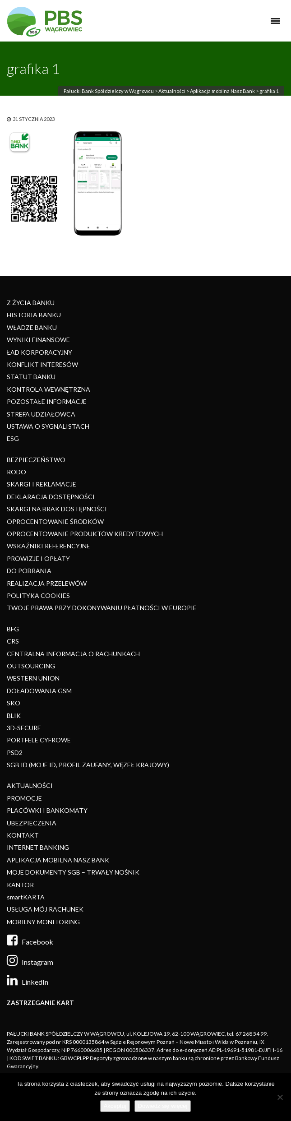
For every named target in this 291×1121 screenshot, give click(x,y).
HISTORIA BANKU (34, 315)
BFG (13, 629)
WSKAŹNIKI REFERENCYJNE (48, 546)
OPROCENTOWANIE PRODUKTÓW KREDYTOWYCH (85, 533)
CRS (13, 641)
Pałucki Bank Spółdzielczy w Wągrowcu (109, 91)
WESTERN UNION (33, 678)
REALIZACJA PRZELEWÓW (47, 583)
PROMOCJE (24, 798)
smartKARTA (26, 897)
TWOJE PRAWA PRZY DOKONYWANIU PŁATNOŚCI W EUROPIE (102, 607)
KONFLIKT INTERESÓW (42, 364)
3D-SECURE (24, 728)
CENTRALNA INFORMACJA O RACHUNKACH (73, 654)
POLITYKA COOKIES (38, 595)
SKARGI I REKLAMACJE (41, 484)
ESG (13, 438)
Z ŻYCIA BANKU (31, 302)
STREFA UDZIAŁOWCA (41, 414)
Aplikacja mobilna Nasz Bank (222, 91)
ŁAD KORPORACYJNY (39, 352)
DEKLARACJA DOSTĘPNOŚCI (51, 496)
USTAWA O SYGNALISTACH (48, 426)
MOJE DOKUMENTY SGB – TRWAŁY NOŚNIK (73, 872)
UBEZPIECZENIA (31, 823)
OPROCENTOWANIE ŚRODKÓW (55, 521)
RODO (16, 472)
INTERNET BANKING (38, 847)
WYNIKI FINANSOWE (38, 339)
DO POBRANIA (29, 570)
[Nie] (279, 1097)
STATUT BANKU (31, 376)
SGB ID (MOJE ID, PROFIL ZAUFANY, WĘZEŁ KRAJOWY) (88, 765)
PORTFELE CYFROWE (39, 740)
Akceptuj (115, 1105)
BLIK (14, 715)
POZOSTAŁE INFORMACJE (47, 401)
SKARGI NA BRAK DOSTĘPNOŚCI (57, 509)
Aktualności (171, 91)
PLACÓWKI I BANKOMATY (47, 810)
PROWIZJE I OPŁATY (38, 558)
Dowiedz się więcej (163, 1105)
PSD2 (15, 752)
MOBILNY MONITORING (43, 922)
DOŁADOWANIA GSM (39, 691)
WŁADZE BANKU (32, 327)
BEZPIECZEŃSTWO (36, 459)
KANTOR (20, 885)
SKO (13, 703)
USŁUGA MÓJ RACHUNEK (45, 909)
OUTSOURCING (31, 666)
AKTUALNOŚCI (30, 785)
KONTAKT (23, 835)
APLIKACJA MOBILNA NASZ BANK (58, 860)
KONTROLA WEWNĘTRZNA (48, 389)
